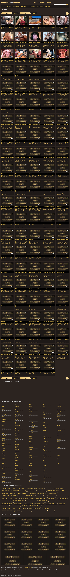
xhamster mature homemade (10, 490)
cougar (3, 481)
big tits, (17, 28)
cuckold (17, 411)
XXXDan (39, 60)
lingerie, (3, 112)
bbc (2, 430)
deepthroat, (52, 61)
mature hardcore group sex (11, 511)
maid (30, 471)
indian (30, 436)
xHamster (11, 27)
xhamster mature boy (27, 510)
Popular (4, 13)
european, (32, 160)
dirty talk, (45, 258)
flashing (17, 468)
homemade (31, 427)
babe (3, 425)
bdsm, (59, 78)
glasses (31, 406)
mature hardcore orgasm (15, 505)
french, (5, 30)
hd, (8, 30)
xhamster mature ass (59, 488)
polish (44, 439)
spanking (59, 406)
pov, (65, 62)
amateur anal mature (61, 498)
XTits (26, 208)
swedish (58, 416)
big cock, (59, 143)
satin (44, 461)
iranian (30, 439)
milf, (33, 30)
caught (3, 468)
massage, (10, 30)
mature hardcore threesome (63, 495)
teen (58, 427)
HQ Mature (47, 6)
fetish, (2, 30)
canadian (4, 463)
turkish (58, 435)
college (3, 476)
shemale (39, 127)
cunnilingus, (10, 28)
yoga (58, 463)
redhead (11, 260)
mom (66, 110)
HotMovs (11, 224)
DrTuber (67, 60)
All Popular (16, 6)
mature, (30, 30)
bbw (2, 432)
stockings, (23, 79)
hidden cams (32, 425)
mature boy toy (49, 488)
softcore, (9, 227)
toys (11, 276)
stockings (21, 62)
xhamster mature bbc (18, 503)
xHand (11, 109)
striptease (59, 414)
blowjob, (24, 28)
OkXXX (39, 323)
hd (29, 424)
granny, (48, 28)
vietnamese (59, 446)
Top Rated (23, 6)
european (17, 449)
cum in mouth (18, 413)
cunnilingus (17, 418)
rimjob (44, 454)
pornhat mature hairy (9, 488)
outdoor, (35, 30)
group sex (31, 413)
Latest (11, 13)
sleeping (5, 95)
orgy (44, 428)
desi (16, 427)
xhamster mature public (53, 493)
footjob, (51, 46)
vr (57, 451)
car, (6, 225)
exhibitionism (18, 451)
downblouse (17, 437)
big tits (3, 441)
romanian (45, 455)
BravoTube (52, 306)
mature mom (30, 496)
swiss (58, 419)
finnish (16, 465)
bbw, (31, 143)
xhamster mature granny (18, 493)
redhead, (50, 243)
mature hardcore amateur (31, 506)
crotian (16, 409)
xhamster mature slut (39, 511)
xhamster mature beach (6, 500)
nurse (44, 417)
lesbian (30, 465)
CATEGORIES (41, 2)
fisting (16, 467)
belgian (3, 437)
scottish (44, 463)
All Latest (8, 6)
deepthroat (17, 425)
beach (3, 433)
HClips (39, 76)
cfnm (3, 470)
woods (58, 458)
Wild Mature (32, 6)
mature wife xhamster (39, 488)
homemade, (22, 46)
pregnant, (50, 161)
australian (4, 419)
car (2, 465)
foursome (17, 472)
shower (51, 375)
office (44, 422)
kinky (30, 453)
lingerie (30, 466)
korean (30, 457)
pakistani (45, 434)
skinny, (7, 128)
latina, (34, 145)
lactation (31, 461)
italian (30, 443)
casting (3, 466)
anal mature (42, 501)
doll (16, 435)
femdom (17, 458)
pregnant (63, 46)
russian (44, 457)
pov (66, 243)
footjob (16, 470)
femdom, (20, 110)
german (17, 481)
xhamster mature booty (7, 503)
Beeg (12, 306)
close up (3, 475)
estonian (17, 447)
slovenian (45, 473)
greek (30, 411)
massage (31, 473)
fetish (16, 460)
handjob (31, 420)
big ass (3, 438)
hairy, (51, 28)
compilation (4, 480)
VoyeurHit (25, 60)
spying (58, 408)
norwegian (45, 412)
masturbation (32, 474)
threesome (21, 375)
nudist (44, 414)
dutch (16, 438)
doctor (16, 432)
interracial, (19, 145)
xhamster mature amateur (31, 500)
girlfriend (31, 404)
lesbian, (44, 30)
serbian (44, 465)
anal (2, 411)
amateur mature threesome (47, 505)
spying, (58, 177)
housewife (31, 430)
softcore (7, 161)
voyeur (61, 177)
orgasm (44, 427)
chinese (3, 473)
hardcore (31, 422)
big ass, (4, 78)
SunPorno (66, 109)
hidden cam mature (51, 498)
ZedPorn (25, 224)
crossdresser (18, 408)
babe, (4, 61)
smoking (44, 476)
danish (16, 423)
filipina (16, 462)
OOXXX (25, 257)
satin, (2, 95)
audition (3, 417)
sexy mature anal (18, 501)
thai (57, 428)
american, (4, 160)
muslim (44, 408)
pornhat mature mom (9, 496)
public (44, 446)
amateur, (31, 28)
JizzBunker (39, 27)
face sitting (17, 455)
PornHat (53, 27)
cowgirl (16, 404)
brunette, (59, 28)
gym (30, 414)
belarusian (4, 435)
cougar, (6, 28)
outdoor (34, 112)
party (44, 194)
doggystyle (17, 433)
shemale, (11, 177)
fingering (17, 463)
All (18, 13)
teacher (58, 425)
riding (44, 452)
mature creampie (28, 503)
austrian (3, 421)
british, (4, 45)
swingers (59, 418)
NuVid (67, 241)
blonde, (21, 28)
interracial (31, 438)
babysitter (4, 427)
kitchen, (37, 242)
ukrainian (59, 439)
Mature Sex (40, 6)
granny (30, 409)
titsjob (58, 432)
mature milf (24, 490)
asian (3, 416)
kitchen (30, 455)
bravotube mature (42, 493)
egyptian (17, 444)
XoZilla (67, 27)
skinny (65, 30)
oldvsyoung (49, 145)
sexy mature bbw (5, 493)
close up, (52, 45)
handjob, (58, 62)
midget (30, 479)
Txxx (40, 93)
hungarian (31, 432)
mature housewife (33, 493)
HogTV (39, 109)
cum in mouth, (21, 30)
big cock (3, 440)
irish (30, 441)
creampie (17, 406)
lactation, (24, 160)
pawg (44, 438)
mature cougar (30, 488)
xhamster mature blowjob (50, 495)
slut (7, 358)
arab (3, 413)
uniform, (37, 292)
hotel (30, 429)
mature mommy (31, 490)
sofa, (23, 227)
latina (30, 463)
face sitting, (45, 292)
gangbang (17, 479)
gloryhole (31, 408)
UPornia (25, 109)
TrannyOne (39, 126)
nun (44, 416)
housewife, (59, 95)
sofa (9, 243)
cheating (3, 471)
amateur (3, 408)
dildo (16, 428)
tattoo (21, 161)
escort (16, 446)
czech (16, 419)
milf (53, 79)
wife (38, 30)
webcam (58, 455)
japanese (31, 447)
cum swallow (18, 414)
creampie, (7, 45)
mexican (31, 478)
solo (66, 210)
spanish (47, 276)
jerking (30, 449)
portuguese (45, 441)
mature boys (21, 495)
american (3, 409)
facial (16, 457)
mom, (62, 30)
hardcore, (37, 46)
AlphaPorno (11, 241)
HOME (35, 2)
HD (25, 13)
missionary (45, 404)
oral (44, 425)
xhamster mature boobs (55, 491)
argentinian (4, 414)
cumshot (17, 416)
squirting (58, 409)
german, (16, 46)
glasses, (16, 292)
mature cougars (21, 488)
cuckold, (3, 79)
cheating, (24, 209)
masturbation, (17, 95)
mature (47, 30)
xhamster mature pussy (10, 498)
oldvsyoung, (17, 62)
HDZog (11, 76)
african (3, 406)
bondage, (62, 78)
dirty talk (17, 430)
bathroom (4, 428)
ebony (16, 442)
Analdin (11, 93)
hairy (30, 419)
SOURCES (49, 2)
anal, (3, 28)
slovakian (45, 471)
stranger (10, 128)
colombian (4, 478)
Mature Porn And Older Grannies (11, 2)
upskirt (58, 441)
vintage (58, 447)
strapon (58, 413)
